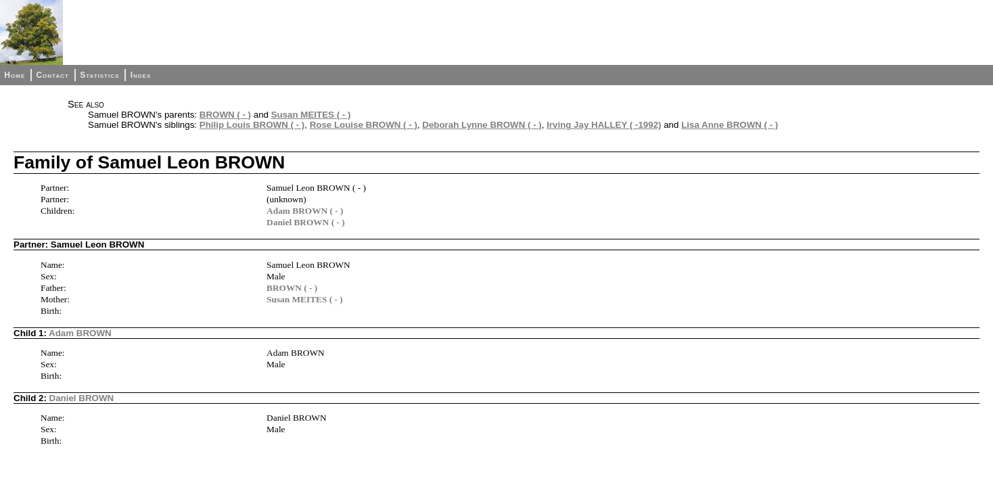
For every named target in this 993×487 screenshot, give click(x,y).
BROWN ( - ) (225, 115)
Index (141, 75)
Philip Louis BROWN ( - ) (252, 125)
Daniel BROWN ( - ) (306, 222)
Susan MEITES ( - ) (311, 115)
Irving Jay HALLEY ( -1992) (604, 125)
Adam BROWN (80, 333)
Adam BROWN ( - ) (305, 211)
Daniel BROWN (81, 398)
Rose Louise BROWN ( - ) (363, 125)
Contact (52, 75)
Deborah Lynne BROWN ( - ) (481, 125)
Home (14, 75)
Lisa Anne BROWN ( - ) (729, 125)
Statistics (99, 75)
